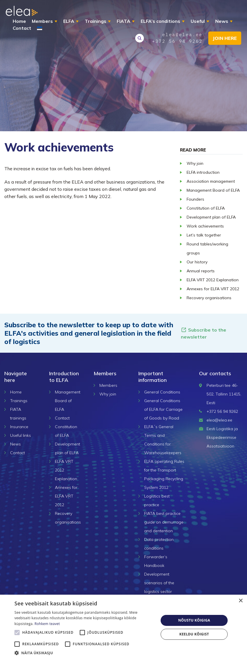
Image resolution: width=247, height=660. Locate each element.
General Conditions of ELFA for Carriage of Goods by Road (163, 409)
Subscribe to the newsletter (203, 333)
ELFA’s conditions (160, 21)
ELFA (68, 21)
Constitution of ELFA (206, 208)
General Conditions (162, 392)
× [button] (240, 601)
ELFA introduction (203, 172)
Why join (195, 163)
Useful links (20, 435)
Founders (195, 199)
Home (19, 21)
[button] (84, 653)
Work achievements (205, 226)
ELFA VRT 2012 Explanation (213, 279)
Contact (22, 28)
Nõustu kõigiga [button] (194, 620)
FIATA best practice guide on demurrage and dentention (163, 522)
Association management (211, 181)
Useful (198, 21)
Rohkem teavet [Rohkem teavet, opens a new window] (47, 623)
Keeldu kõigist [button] (194, 634)
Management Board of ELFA (213, 190)
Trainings (95, 21)
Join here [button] (224, 38)
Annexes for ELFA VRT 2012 (213, 288)
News (221, 21)
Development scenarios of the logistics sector (159, 583)
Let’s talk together (204, 235)
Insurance (19, 426)
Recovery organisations (209, 297)
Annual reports (201, 270)
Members (42, 21)
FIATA (123, 21)
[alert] (123, 627)
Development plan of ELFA (211, 217)
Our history (197, 262)
